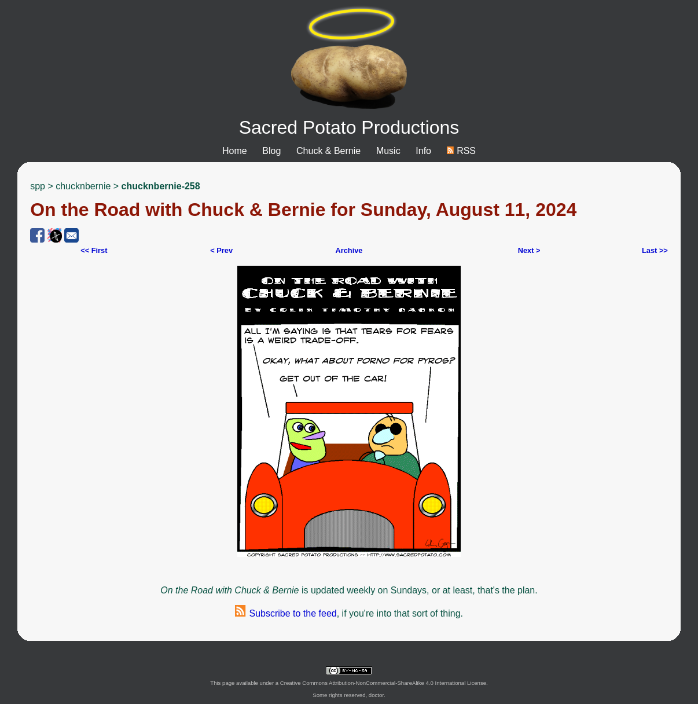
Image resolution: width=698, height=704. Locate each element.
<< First (93, 250)
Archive (349, 250)
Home (234, 151)
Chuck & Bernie (328, 151)
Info (423, 151)
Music (388, 151)
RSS (461, 151)
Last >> (655, 250)
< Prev (221, 250)
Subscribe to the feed (286, 613)
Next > (529, 250)
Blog (271, 151)
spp (37, 186)
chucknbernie (83, 186)
